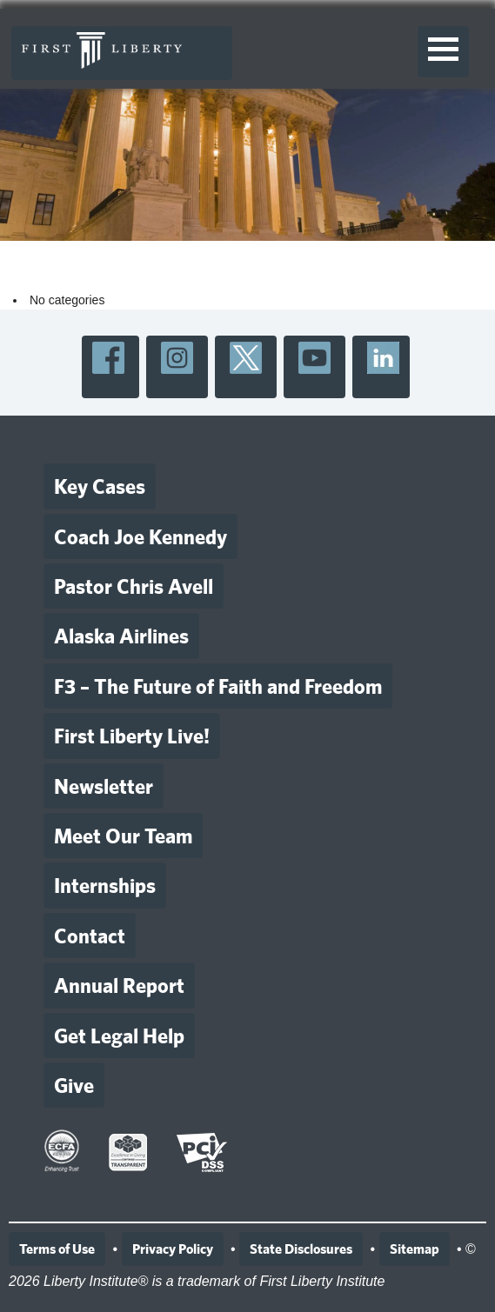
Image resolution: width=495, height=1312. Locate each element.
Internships (105, 885)
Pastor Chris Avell (133, 586)
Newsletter (103, 786)
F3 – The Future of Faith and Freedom (218, 686)
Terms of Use (57, 1249)
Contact (89, 935)
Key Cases (99, 486)
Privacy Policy (172, 1249)
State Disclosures (301, 1249)
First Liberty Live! (132, 735)
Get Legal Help (119, 1035)
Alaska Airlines (121, 635)
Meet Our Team (123, 835)
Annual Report (119, 985)
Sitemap (414, 1249)
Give (74, 1085)
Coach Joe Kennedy (140, 536)
